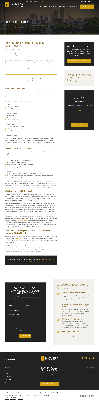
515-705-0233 (89, 1)
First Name (9, 301)
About (6, 373)
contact (7, 187)
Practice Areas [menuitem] (52, 6)
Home (6, 370)
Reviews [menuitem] (59, 6)
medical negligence (38, 152)
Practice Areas (8, 376)
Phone (8, 305)
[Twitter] (86, 358)
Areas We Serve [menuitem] (74, 6)
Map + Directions (89, 376)
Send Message (23, 336)
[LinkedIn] (89, 358)
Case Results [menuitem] (65, 6)
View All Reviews (79, 125)
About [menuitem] (45, 6)
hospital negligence (22, 220)
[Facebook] (82, 358)
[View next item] (80, 118)
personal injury (19, 238)
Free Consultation (49, 384)
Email (25, 305)
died (20, 60)
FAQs (27, 1)
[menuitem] (7, 399)
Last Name (27, 301)
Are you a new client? (12, 310)
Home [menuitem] (40, 6)
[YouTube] (93, 358)
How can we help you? (12, 314)
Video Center (33, 1)
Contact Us (86, 7)
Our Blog (41, 1)
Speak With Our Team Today (79, 61)
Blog (6, 382)
